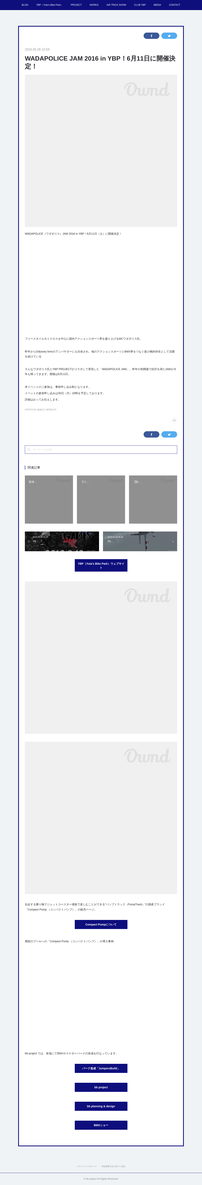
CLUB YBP (140, 5)
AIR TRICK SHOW (116, 5)
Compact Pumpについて (101, 924)
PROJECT (76, 5)
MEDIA (157, 5)
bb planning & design (101, 1106)
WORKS (94, 5)
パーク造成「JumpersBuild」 (101, 1068)
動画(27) (41, 410)
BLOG (25, 5)
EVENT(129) (30, 410)
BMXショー (101, 1125)
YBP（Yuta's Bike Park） (49, 5)
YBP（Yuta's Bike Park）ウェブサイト (101, 565)
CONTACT (174, 5)
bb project (101, 1087)
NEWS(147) (51, 410)
